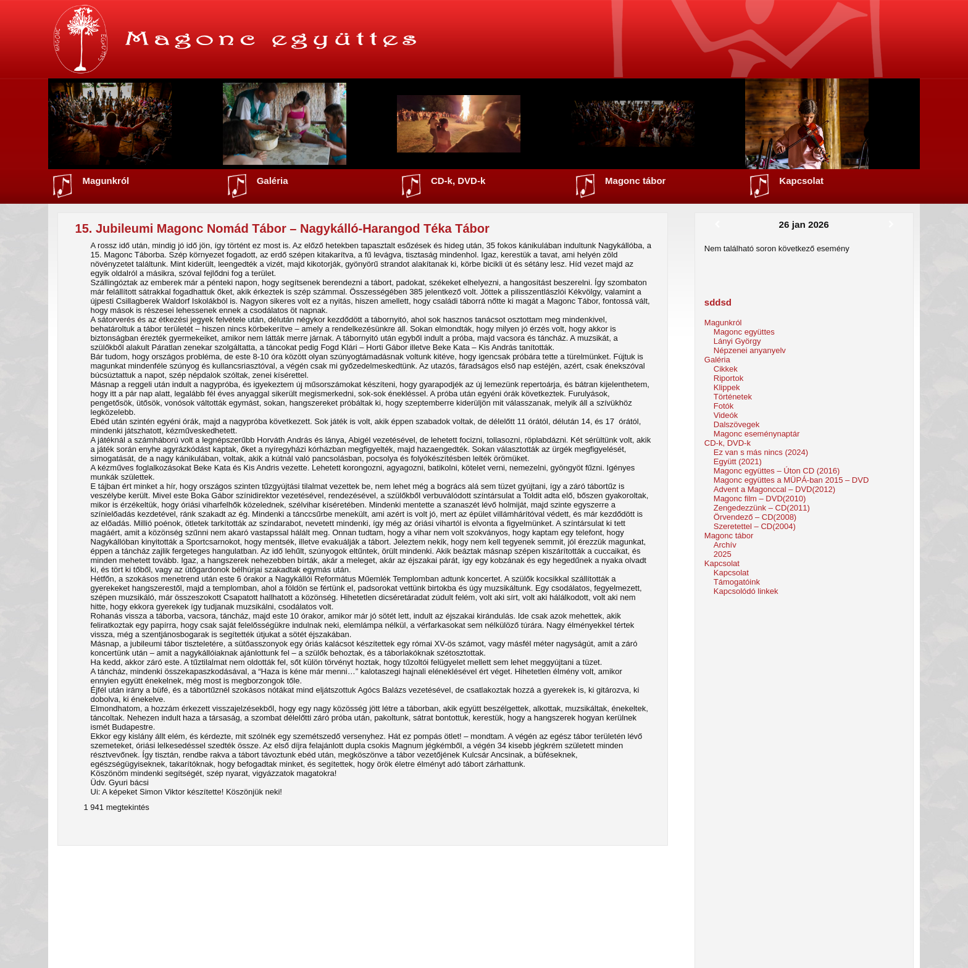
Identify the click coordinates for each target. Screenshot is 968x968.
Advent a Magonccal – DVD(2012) (774, 489)
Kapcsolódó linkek (746, 591)
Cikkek (726, 368)
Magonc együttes (744, 331)
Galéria (272, 180)
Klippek (727, 387)
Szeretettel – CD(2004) (755, 526)
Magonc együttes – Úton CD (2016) (777, 470)
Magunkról (105, 180)
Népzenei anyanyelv (750, 350)
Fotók (724, 406)
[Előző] (717, 224)
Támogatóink (737, 581)
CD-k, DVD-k (458, 180)
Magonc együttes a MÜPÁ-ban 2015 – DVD (791, 480)
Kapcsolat (801, 180)
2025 (723, 554)
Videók (726, 415)
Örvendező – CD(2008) (755, 517)
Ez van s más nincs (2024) (761, 452)
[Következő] (891, 224)
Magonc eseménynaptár (756, 433)
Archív (725, 544)
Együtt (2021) (738, 461)
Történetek (733, 396)
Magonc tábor (635, 180)
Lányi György (737, 341)
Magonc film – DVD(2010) (760, 498)
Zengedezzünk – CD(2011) (762, 507)
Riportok (728, 378)
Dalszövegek (736, 424)
